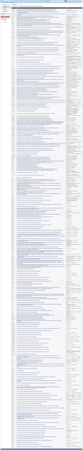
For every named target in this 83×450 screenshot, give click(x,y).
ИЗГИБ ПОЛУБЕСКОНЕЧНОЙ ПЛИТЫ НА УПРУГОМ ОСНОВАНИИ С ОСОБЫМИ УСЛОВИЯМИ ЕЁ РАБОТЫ (33, 117)
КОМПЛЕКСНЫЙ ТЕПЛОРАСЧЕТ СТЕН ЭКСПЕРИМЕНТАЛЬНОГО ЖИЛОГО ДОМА (29, 306)
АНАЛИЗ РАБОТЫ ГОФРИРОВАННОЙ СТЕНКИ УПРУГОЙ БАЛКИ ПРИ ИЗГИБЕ (29, 182)
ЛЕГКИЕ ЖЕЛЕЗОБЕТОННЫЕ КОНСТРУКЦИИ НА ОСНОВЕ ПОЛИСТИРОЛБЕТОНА (29, 140)
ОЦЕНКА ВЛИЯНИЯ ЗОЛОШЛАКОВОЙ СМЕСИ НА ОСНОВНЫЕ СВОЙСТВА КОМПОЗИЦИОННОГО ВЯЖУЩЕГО (34, 158)
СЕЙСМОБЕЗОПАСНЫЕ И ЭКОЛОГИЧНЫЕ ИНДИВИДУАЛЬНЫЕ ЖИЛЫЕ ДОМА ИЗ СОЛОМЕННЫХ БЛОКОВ (33, 393)
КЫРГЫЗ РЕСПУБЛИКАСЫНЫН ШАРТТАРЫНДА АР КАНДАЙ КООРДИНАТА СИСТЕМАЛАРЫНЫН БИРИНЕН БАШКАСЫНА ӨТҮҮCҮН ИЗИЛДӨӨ (39, 412)
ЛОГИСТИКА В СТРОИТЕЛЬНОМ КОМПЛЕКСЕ (24, 155)
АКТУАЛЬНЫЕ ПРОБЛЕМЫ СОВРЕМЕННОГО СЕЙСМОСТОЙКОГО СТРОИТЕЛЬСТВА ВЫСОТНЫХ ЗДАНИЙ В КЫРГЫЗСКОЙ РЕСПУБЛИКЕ (38, 328)
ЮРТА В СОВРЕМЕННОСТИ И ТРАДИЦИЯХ (23, 385)
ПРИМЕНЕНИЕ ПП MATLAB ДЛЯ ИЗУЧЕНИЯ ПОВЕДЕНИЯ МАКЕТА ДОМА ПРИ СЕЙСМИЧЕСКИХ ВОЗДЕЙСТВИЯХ (34, 446)
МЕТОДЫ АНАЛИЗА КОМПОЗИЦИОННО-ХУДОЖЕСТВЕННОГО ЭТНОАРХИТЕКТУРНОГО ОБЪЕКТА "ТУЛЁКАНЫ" (34, 224)
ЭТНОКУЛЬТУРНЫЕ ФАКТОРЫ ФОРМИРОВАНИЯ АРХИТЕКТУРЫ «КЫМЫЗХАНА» (29, 202)
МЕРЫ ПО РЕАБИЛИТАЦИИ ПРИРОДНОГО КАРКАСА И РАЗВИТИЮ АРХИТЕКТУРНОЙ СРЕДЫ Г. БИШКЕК (33, 277)
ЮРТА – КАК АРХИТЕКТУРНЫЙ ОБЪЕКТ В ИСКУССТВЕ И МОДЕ (27, 374)
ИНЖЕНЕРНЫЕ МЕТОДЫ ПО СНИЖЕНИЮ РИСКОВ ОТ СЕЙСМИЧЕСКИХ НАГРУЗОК (30, 345)
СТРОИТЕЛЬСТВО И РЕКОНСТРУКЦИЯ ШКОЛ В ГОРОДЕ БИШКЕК (27, 95)
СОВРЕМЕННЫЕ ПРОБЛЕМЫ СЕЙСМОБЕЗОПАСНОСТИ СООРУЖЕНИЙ (28, 163)
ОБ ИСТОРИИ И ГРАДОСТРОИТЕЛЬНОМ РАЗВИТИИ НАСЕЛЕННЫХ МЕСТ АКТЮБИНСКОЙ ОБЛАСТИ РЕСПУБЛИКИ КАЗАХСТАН (36, 180)
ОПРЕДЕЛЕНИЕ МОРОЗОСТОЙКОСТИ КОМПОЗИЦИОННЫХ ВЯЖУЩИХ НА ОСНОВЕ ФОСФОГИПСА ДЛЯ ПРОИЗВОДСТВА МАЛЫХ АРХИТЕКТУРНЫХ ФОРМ (41, 143)
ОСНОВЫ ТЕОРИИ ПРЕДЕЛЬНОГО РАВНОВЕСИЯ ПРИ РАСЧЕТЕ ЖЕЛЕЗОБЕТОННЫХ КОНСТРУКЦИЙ (32, 347)
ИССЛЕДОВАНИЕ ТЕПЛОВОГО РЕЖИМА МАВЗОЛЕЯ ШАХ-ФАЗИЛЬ (27, 172)
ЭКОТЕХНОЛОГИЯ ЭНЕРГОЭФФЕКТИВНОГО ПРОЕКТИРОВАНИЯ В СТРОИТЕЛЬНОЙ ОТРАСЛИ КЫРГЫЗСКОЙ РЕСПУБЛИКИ (36, 10)
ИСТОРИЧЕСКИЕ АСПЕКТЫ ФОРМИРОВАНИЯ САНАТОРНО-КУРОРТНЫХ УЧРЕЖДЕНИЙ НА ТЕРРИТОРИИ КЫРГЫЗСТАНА (36, 179)
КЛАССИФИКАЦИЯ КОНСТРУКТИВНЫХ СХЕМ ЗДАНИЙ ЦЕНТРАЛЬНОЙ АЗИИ (29, 332)
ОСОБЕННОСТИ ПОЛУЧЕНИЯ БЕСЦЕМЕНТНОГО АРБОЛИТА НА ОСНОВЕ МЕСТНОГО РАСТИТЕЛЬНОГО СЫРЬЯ (34, 196)
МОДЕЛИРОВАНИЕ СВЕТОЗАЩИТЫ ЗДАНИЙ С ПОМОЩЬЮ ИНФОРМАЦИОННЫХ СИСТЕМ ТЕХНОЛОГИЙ (33, 351)
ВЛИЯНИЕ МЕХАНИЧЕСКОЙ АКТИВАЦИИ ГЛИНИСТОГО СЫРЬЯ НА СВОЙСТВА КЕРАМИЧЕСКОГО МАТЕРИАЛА (34, 98)
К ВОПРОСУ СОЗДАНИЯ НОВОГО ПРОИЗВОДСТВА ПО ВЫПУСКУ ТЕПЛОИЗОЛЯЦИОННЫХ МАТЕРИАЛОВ (33, 130)
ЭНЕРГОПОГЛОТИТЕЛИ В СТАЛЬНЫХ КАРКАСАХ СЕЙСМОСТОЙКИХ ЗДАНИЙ (29, 228)
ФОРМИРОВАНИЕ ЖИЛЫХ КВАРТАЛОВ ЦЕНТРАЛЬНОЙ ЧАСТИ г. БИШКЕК (28, 187)
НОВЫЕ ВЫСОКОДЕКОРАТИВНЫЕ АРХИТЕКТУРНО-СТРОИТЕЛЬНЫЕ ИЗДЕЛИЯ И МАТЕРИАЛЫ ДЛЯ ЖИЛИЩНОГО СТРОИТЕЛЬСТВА (37, 42)
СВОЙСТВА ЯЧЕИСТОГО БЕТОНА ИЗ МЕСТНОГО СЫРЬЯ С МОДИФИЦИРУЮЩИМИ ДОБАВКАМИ (32, 297)
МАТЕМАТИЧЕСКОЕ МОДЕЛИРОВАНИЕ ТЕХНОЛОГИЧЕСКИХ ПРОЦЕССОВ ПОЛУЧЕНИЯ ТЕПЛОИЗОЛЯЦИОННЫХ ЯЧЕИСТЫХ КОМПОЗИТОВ (39, 23)
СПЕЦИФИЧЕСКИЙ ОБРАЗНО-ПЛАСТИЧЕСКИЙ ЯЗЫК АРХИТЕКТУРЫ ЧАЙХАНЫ (29, 218)
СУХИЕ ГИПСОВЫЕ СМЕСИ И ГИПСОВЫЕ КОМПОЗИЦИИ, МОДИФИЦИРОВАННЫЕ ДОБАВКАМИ (32, 211)
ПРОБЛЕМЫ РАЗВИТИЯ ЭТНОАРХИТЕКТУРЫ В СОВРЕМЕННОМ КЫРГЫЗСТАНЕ (29, 222)
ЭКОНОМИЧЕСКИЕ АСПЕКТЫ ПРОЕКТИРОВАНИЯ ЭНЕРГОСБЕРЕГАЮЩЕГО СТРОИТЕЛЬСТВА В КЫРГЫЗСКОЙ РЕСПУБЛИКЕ (36, 9)
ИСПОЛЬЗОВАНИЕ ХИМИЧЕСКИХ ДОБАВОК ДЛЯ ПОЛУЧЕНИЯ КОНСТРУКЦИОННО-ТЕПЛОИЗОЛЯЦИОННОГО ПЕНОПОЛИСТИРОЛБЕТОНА (38, 68)
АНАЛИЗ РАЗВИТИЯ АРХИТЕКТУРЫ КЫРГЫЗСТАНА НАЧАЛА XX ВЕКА (28, 275)
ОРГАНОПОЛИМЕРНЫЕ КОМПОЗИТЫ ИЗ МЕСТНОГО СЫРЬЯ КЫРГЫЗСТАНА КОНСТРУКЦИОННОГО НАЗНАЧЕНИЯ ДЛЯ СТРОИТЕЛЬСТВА (38, 146)
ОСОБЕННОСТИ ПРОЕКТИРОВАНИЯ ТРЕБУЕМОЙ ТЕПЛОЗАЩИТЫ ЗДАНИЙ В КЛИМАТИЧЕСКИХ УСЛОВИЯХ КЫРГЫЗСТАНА (36, 426)
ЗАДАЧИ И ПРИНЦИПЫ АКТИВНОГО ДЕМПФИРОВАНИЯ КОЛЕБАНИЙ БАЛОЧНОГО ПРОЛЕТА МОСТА (32, 90)
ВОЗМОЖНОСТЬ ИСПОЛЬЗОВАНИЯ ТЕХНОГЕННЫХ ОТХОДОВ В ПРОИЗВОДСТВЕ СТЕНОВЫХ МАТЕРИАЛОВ (34, 19)
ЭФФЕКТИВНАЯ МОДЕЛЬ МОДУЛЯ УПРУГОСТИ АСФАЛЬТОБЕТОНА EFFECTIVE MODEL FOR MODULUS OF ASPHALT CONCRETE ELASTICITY (38, 238)
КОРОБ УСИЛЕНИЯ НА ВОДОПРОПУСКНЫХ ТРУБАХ (25, 135)
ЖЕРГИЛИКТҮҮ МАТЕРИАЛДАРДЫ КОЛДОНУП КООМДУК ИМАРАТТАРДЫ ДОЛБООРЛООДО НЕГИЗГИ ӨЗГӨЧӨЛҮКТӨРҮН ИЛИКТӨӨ (37, 91)
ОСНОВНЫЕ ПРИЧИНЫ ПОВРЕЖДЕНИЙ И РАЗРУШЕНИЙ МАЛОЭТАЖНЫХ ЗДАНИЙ (30, 40)
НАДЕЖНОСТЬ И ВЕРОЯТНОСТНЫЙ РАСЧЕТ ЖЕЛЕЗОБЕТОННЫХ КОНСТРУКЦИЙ (29, 167)
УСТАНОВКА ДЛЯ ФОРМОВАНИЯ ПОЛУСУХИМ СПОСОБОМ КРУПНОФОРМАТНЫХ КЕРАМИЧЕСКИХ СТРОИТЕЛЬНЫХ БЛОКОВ (36, 436)
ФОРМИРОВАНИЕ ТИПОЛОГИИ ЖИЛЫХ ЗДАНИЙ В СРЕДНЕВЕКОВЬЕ (27, 326)
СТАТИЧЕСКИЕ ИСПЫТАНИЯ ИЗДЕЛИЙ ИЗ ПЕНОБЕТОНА (26, 111)
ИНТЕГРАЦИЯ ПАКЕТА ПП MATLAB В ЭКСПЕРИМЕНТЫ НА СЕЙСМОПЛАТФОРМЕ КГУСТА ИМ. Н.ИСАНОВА (33, 397)
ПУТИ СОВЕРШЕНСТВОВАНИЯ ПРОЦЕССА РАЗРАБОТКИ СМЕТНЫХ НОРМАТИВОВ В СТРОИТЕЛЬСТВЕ (33, 33)
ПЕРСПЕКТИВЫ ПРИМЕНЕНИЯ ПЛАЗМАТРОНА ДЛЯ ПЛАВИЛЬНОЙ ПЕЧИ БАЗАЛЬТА (30, 198)
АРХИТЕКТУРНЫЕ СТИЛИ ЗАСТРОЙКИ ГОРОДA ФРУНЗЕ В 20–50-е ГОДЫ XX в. (29, 215)
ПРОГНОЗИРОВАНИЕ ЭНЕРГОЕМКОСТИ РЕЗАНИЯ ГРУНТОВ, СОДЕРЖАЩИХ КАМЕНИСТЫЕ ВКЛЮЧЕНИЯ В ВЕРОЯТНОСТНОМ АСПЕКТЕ (38, 49)
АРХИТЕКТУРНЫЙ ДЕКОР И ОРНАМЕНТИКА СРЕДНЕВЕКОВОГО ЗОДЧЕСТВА (29, 324)
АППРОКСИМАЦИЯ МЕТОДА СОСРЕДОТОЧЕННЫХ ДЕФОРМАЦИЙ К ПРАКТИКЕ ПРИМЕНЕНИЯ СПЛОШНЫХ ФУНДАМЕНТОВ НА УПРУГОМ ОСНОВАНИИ (40, 76)
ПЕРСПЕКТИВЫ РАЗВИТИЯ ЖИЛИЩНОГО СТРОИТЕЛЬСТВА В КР (27, 354)
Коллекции (5, 6)
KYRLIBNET (5, 4)
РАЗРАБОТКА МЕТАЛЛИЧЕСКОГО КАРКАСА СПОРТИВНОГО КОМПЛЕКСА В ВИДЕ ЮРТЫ (30, 78)
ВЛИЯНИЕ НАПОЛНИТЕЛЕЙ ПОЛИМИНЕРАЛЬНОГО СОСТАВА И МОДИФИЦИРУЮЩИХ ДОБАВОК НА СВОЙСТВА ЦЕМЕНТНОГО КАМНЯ (38, 87)
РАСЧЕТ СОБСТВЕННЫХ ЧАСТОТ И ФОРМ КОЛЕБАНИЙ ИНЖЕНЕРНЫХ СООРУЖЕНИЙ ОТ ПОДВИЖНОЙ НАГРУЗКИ (35, 94)
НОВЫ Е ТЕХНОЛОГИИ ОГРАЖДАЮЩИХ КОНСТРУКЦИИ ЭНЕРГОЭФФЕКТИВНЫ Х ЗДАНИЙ (31, 319)
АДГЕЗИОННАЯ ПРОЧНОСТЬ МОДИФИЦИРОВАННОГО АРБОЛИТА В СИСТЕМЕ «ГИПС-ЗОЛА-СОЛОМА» (33, 157)
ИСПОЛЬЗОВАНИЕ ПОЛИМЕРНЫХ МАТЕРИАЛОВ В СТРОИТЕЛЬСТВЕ (27, 420)
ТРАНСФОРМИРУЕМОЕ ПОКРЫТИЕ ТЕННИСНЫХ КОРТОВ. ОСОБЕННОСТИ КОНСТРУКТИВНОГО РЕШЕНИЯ (33, 22)
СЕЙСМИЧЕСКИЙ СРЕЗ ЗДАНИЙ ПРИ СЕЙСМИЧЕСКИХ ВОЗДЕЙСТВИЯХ (28, 322)
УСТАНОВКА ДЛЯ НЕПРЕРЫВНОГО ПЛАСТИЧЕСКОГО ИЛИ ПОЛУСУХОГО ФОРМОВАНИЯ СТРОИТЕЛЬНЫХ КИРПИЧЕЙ (35, 170)
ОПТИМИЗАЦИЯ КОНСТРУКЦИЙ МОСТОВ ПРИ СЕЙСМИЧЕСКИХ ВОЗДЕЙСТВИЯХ (29, 403)
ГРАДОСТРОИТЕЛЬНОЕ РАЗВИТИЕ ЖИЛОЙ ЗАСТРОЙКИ (25, 269)
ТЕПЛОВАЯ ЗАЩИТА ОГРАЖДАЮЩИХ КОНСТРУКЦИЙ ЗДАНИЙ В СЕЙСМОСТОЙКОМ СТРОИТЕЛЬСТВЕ (33, 349)
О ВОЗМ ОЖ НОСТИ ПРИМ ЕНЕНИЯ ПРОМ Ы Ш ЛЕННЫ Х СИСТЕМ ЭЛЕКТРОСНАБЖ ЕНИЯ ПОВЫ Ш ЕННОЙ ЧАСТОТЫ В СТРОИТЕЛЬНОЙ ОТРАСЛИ (40, 27)
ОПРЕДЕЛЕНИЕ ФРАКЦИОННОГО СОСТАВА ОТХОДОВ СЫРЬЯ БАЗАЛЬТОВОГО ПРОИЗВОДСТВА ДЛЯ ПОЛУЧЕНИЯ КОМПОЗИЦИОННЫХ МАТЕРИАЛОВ (40, 132)
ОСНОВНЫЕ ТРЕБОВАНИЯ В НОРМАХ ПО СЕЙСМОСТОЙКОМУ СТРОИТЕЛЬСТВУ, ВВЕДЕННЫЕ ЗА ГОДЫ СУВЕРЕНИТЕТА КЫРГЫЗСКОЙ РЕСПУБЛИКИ (40, 428)
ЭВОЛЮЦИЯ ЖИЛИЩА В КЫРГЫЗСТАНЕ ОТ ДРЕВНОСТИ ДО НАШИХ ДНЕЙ (28, 271)
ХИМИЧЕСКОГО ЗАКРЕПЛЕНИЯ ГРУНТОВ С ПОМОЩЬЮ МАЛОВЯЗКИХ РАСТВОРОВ (30, 316)
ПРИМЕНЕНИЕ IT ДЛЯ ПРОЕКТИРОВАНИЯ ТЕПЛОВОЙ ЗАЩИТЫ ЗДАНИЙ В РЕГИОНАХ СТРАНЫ (32, 38)
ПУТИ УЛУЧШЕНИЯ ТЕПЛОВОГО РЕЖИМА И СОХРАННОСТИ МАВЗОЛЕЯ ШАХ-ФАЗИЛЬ (30, 175)
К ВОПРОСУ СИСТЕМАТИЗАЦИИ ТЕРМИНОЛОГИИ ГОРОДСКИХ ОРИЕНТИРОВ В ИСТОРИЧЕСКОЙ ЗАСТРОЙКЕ (34, 281)
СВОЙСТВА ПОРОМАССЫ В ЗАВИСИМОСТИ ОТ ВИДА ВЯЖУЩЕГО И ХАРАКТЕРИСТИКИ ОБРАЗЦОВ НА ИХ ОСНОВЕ (35, 138)
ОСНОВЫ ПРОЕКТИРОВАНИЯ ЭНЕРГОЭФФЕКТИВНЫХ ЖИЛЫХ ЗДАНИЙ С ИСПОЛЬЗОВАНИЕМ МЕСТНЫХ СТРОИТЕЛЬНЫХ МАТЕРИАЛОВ (38, 214)
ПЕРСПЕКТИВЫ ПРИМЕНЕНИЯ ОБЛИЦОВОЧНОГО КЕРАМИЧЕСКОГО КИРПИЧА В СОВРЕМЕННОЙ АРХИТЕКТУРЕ (34, 440)
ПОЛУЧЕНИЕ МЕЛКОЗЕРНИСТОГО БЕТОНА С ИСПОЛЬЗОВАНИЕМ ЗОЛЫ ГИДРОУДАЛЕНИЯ (31, 105)
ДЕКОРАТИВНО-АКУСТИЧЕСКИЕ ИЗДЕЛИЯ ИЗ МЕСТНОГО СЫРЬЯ (27, 442)
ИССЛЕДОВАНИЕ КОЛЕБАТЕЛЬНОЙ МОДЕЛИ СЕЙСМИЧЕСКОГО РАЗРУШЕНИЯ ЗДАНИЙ (30, 302)
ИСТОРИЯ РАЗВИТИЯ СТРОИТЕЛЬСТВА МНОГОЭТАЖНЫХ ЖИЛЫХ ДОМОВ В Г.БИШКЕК (30, 424)
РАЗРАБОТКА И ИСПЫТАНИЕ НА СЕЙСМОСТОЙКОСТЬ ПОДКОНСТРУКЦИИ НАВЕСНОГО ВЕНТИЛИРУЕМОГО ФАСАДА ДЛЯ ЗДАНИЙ (37, 51)
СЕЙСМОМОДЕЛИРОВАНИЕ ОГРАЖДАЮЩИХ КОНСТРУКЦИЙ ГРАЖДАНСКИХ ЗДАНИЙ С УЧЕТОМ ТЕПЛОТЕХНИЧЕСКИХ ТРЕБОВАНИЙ (38, 422)
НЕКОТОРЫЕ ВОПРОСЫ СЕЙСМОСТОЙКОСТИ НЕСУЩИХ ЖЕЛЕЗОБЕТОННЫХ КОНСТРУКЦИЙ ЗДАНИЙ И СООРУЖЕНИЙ (36, 315)
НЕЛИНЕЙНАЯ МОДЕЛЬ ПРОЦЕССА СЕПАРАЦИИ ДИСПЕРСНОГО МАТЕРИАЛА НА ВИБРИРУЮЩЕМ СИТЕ (33, 29)
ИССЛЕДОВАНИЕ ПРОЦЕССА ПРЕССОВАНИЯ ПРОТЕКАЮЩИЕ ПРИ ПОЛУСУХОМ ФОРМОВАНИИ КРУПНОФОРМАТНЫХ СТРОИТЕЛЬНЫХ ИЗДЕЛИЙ (40, 32)
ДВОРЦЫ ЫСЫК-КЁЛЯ (20, 370)
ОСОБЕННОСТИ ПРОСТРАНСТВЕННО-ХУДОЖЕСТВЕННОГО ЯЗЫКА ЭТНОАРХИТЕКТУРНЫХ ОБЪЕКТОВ (33, 220)
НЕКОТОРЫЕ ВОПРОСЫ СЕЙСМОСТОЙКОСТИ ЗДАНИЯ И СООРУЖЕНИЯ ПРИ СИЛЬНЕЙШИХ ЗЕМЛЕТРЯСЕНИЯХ (34, 288)
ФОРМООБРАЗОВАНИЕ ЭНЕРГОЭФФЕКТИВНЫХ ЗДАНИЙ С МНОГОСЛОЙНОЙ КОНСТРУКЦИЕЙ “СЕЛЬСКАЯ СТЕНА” (35, 162)
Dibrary (2, 449)
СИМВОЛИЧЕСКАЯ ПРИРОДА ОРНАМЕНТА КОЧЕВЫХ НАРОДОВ (27, 206)
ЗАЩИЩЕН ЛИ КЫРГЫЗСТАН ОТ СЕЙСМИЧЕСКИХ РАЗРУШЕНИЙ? (27, 312)
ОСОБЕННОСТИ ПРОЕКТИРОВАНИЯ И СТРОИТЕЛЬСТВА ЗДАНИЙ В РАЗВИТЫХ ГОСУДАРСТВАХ (32, 401)
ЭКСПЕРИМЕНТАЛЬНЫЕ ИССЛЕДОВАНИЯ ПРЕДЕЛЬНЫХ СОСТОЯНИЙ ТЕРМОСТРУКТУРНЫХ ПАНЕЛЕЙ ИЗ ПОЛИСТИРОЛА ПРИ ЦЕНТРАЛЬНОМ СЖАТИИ (41, 102)
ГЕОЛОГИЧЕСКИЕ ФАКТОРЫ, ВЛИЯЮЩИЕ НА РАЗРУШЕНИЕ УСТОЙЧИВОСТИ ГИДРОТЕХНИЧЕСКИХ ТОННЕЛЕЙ (34, 120)
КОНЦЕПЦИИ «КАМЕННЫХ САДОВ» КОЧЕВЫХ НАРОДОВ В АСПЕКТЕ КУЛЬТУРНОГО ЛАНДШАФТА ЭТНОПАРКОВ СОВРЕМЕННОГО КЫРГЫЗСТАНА (39, 204)
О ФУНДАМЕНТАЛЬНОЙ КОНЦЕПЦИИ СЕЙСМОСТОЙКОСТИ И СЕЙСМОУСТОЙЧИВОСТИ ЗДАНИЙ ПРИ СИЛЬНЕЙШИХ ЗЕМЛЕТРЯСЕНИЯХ (38, 287)
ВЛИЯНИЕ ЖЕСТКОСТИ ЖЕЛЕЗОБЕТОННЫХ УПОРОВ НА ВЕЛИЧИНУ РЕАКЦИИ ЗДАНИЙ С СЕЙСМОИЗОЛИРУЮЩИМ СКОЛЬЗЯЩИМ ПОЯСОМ (39, 66)
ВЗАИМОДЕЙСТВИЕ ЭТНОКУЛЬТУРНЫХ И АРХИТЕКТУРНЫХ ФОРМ (27, 368)
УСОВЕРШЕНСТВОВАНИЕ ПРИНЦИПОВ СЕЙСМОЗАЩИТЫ (26, 292)
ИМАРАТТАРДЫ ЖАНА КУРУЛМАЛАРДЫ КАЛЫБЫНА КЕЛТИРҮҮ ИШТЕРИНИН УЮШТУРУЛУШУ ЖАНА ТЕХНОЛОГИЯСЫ (35, 70)
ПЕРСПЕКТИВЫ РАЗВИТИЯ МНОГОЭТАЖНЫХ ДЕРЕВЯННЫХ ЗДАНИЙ (28, 81)
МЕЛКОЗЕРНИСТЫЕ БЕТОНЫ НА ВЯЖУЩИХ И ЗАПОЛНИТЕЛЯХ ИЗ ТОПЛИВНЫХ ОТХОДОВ (31, 129)
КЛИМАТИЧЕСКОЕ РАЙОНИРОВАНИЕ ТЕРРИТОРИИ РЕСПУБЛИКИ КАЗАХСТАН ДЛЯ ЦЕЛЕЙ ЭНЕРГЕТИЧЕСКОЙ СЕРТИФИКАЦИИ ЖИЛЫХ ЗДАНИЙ (39, 230)
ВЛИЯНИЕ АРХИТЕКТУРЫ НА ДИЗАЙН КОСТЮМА (24, 282)
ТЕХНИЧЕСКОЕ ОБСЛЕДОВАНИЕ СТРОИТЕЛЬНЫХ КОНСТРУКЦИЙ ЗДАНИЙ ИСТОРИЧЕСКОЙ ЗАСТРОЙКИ (33, 159)
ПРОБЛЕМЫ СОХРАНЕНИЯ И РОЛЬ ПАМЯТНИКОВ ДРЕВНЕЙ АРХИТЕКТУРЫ (29, 372)
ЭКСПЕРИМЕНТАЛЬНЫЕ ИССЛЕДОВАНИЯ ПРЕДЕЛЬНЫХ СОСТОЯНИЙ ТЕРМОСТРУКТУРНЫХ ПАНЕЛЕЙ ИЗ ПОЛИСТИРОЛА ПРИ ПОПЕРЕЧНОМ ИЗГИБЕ (40, 100)
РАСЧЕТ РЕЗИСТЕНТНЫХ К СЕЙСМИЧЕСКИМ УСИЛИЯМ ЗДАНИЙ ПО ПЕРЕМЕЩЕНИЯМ (30, 57)
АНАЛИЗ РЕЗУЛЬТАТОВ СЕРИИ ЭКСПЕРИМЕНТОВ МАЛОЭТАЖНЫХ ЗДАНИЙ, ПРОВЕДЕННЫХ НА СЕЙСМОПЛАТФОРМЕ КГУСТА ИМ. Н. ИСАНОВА (39, 399)
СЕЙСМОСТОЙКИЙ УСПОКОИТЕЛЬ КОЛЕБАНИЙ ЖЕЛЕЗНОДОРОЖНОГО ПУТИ (29, 444)
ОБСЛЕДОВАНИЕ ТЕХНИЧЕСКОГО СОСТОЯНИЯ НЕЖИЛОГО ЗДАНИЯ (27, 93)
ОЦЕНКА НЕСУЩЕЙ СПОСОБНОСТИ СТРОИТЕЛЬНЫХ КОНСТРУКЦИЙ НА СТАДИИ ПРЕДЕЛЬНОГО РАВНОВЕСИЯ (34, 310)
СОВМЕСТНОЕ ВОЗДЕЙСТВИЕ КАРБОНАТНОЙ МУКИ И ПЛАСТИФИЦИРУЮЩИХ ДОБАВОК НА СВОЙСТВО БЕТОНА (34, 148)
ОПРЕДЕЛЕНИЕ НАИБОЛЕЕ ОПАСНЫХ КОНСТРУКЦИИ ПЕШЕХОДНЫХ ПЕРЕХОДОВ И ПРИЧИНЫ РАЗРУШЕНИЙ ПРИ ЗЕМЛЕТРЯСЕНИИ (38, 97)
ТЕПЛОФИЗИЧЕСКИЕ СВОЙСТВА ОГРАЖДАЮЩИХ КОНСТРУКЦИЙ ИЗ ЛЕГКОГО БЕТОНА (30, 438)
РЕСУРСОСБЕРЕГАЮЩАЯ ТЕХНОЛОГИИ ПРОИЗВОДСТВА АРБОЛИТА (28, 37)
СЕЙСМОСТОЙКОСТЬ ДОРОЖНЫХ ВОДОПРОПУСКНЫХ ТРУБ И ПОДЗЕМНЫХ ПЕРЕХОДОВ (31, 430)
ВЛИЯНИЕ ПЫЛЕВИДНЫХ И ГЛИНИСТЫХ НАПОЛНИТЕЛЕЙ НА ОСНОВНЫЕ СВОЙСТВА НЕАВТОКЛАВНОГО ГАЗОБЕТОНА (35, 150)
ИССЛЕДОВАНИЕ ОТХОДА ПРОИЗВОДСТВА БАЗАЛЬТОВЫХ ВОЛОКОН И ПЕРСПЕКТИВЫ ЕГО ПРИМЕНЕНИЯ (34, 200)
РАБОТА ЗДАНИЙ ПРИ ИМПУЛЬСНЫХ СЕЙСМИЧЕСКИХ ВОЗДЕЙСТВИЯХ (28, 300)
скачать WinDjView (3, 19)
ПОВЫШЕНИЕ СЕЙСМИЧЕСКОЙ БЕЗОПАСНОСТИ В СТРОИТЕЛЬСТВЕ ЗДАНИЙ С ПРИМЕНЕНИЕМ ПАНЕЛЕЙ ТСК (34, 330)
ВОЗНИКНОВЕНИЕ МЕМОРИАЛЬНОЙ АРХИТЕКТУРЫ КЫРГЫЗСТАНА (27, 273)
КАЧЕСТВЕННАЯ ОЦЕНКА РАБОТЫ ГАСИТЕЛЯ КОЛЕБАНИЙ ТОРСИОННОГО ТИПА (29, 361)
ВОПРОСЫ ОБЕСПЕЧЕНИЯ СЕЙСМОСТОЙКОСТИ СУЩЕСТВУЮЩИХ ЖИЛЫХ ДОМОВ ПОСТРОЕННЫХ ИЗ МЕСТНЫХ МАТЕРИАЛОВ (37, 395)
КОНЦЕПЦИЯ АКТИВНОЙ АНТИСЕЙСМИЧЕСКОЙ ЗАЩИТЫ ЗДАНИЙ (27, 166)
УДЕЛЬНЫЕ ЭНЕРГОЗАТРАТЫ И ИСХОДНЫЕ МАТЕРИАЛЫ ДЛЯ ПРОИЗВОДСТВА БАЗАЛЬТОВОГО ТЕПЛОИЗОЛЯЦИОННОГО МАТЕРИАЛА (38, 84)
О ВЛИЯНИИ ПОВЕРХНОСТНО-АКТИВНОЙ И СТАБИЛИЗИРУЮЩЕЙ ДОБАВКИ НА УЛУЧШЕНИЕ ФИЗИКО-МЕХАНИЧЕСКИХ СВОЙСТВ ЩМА (38, 144)
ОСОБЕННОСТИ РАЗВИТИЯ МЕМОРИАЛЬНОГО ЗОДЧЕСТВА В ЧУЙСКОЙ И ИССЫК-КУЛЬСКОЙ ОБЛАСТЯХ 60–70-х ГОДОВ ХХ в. (36, 210)
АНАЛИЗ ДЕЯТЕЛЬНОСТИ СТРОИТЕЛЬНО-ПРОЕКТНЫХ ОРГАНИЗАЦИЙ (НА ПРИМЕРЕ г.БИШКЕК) (32, 279)
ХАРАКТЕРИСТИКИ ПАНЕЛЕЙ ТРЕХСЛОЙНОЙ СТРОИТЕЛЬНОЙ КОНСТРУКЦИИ (29, 334)
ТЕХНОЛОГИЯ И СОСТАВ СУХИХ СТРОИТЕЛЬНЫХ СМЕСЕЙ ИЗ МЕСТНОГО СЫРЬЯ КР (30, 126)
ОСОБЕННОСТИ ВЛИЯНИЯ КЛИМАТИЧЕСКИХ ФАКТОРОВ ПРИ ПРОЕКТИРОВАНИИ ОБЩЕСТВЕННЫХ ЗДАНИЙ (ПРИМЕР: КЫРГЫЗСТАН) (38, 73)
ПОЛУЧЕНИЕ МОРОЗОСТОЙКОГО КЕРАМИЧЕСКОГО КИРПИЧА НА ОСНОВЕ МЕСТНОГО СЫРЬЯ (32, 20)
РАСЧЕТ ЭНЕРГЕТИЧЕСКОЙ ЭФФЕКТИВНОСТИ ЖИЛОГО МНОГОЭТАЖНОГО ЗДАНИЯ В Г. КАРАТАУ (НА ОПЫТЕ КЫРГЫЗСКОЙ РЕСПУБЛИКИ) (39, 232)
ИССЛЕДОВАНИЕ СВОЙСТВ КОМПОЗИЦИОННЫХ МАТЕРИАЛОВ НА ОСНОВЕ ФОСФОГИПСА (31, 142)
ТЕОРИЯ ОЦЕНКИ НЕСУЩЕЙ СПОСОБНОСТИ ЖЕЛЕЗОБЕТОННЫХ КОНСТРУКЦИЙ (30, 391)
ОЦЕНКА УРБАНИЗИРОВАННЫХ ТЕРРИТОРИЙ (24, 177)
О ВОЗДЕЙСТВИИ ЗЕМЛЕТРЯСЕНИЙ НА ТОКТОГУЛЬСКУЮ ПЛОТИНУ (27, 362)
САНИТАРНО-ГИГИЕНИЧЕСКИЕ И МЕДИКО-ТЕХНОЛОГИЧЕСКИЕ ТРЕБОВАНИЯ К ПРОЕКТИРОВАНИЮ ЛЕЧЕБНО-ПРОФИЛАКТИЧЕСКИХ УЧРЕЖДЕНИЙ (40, 294)
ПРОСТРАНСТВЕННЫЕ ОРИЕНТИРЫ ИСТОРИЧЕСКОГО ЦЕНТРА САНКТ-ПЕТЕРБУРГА (30, 192)
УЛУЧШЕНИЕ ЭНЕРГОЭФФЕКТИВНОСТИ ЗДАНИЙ (24, 285)
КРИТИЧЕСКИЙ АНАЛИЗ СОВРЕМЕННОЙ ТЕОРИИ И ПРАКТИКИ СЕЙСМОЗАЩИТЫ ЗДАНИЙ (31, 290)
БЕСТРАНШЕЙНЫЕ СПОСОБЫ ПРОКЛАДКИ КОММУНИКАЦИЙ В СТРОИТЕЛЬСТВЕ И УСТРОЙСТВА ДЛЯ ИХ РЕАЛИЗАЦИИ (36, 113)
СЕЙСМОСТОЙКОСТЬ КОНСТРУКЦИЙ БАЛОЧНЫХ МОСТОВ (26, 389)
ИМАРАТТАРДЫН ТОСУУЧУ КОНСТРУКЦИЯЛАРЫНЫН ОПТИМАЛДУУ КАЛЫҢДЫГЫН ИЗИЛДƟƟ (31, 74)
